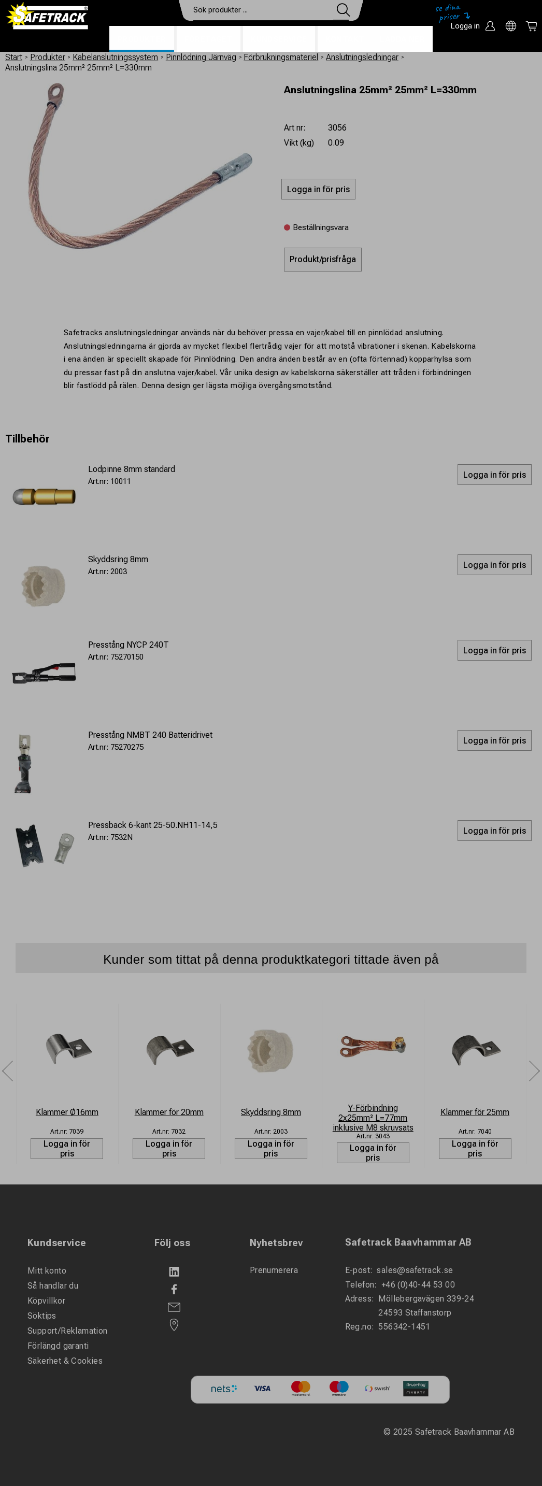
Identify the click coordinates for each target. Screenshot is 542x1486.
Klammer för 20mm (169, 1112)
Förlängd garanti (58, 1346)
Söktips (41, 1316)
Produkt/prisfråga (323, 259)
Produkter (141, 39)
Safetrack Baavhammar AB (408, 1242)
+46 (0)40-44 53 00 (418, 1285)
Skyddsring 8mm (118, 559)
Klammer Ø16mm (67, 1112)
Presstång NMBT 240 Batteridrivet (150, 735)
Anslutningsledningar (362, 57)
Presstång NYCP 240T (128, 645)
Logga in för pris (67, 1149)
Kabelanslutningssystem (115, 57)
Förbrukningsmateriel (281, 57)
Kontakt (345, 39)
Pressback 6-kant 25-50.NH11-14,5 (153, 825)
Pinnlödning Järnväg (201, 57)
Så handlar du (52, 1286)
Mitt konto (46, 1271)
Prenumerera (274, 1270)
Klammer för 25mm (474, 1112)
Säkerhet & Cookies (65, 1361)
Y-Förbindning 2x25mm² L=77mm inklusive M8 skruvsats (373, 1118)
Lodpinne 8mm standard (131, 469)
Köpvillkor (46, 1301)
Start (13, 57)
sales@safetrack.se (415, 1270)
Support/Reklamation (67, 1331)
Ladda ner (402, 39)
